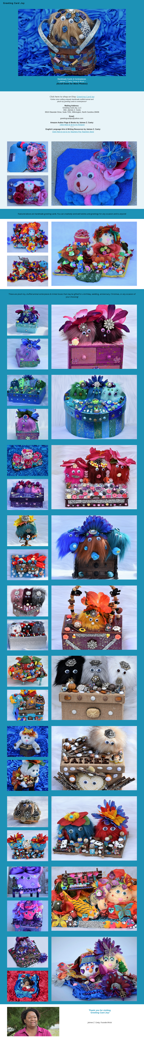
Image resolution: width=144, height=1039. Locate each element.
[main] (72, 82)
